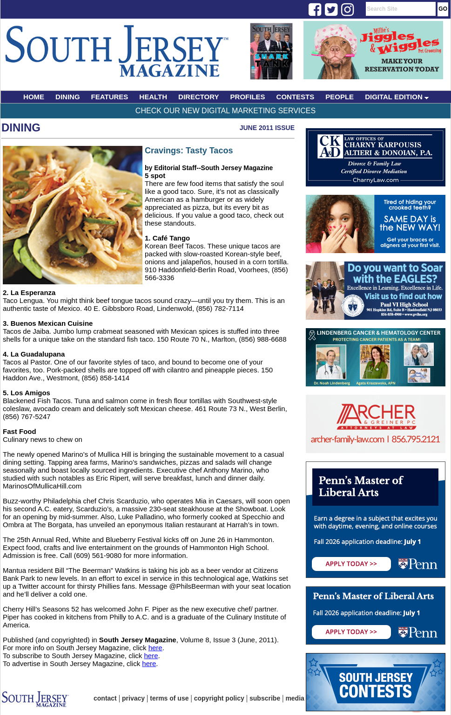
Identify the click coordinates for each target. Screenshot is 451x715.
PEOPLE (339, 97)
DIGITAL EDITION (397, 97)
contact (105, 698)
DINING (67, 97)
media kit (299, 698)
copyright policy (219, 698)
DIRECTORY (198, 97)
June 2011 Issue (267, 127)
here (155, 648)
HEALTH (153, 97)
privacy (133, 698)
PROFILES (247, 97)
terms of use (169, 698)
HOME (33, 97)
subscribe (264, 698)
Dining (20, 127)
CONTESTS (295, 97)
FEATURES (109, 97)
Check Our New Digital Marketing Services (225, 111)
